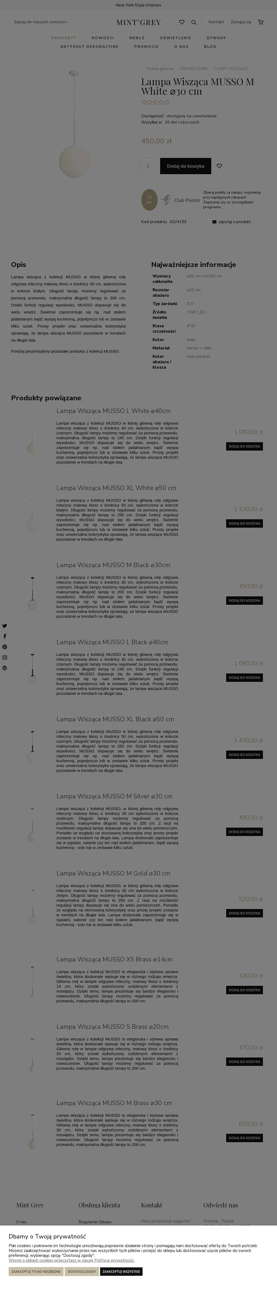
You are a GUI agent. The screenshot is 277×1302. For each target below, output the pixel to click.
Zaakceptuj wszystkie (121, 1271)
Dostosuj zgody (82, 1271)
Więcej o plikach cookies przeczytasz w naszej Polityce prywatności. (71, 1260)
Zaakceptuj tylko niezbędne (36, 1271)
